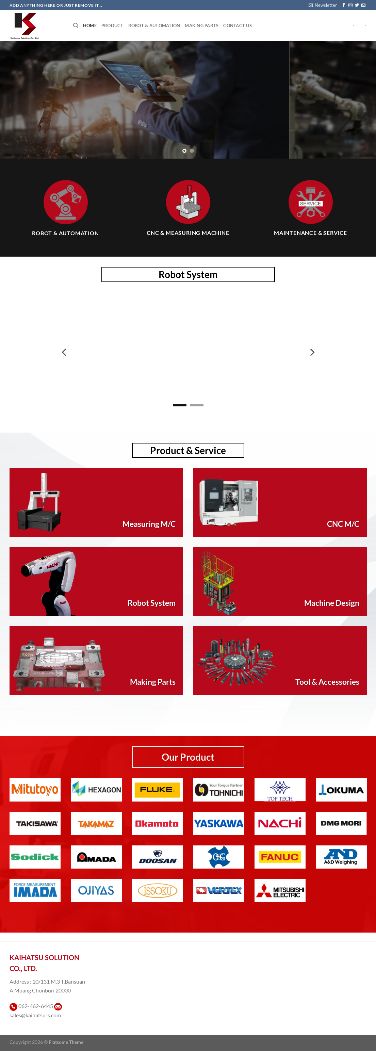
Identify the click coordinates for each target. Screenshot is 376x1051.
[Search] (75, 25)
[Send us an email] (363, 5)
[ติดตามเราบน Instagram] (350, 5)
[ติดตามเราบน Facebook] (344, 5)
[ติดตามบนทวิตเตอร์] (357, 5)
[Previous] (65, 352)
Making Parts (201, 25)
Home (90, 25)
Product (112, 25)
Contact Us (237, 25)
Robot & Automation (154, 25)
